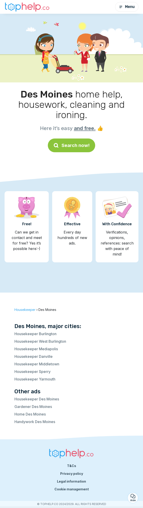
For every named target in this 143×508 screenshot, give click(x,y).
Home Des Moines (30, 414)
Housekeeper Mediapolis (36, 349)
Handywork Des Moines (34, 421)
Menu (127, 7)
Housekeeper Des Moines (36, 399)
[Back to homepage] (27, 7)
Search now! (71, 145)
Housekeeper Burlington (35, 333)
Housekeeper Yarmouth (34, 379)
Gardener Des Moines (33, 406)
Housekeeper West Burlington (40, 341)
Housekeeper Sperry (32, 371)
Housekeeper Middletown (36, 364)
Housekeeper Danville (33, 356)
